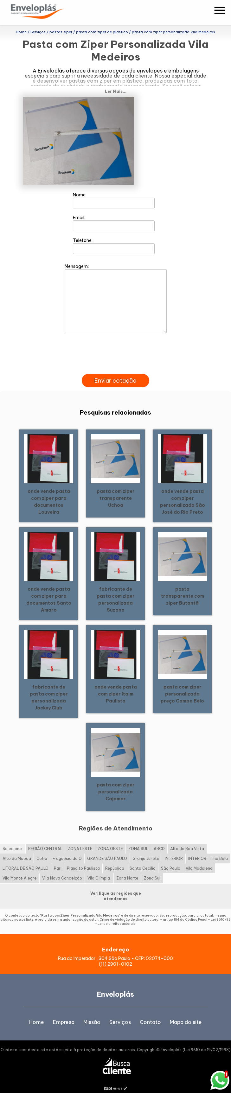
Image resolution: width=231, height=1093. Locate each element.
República (114, 860)
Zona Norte (127, 870)
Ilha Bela (220, 850)
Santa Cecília (143, 860)
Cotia (41, 850)
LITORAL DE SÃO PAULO (25, 860)
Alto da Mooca (17, 850)
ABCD (159, 841)
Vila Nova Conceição (62, 870)
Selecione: (13, 841)
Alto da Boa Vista (187, 841)
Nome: (114, 192)
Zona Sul (152, 870)
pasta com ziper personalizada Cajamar (116, 784)
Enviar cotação (115, 372)
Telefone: (114, 238)
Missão (91, 1014)
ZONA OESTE (110, 841)
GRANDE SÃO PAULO (107, 850)
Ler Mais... (115, 83)
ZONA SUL (138, 841)
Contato (150, 1014)
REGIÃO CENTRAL (45, 841)
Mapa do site (186, 1014)
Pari (57, 860)
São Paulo (170, 860)
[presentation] (115, 358)
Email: (114, 215)
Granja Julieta (145, 850)
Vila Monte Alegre (20, 870)
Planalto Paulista (83, 860)
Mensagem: (116, 290)
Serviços (120, 1014)
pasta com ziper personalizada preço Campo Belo (182, 686)
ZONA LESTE (80, 841)
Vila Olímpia (99, 870)
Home (36, 1014)
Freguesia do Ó (67, 850)
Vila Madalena (199, 860)
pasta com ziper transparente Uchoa (116, 490)
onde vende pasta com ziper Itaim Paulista (115, 686)
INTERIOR (174, 850)
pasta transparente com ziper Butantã (182, 588)
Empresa (63, 1014)
